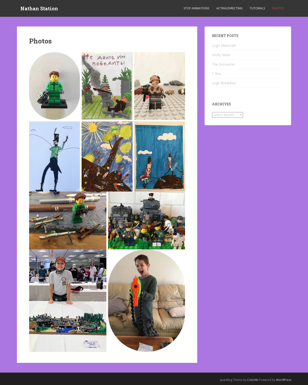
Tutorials (257, 8)
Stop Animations (196, 8)
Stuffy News (221, 55)
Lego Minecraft (224, 45)
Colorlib (252, 380)
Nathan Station (39, 8)
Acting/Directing (229, 8)
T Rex (216, 73)
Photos (278, 8)
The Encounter (223, 64)
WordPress (283, 380)
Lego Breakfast (224, 83)
